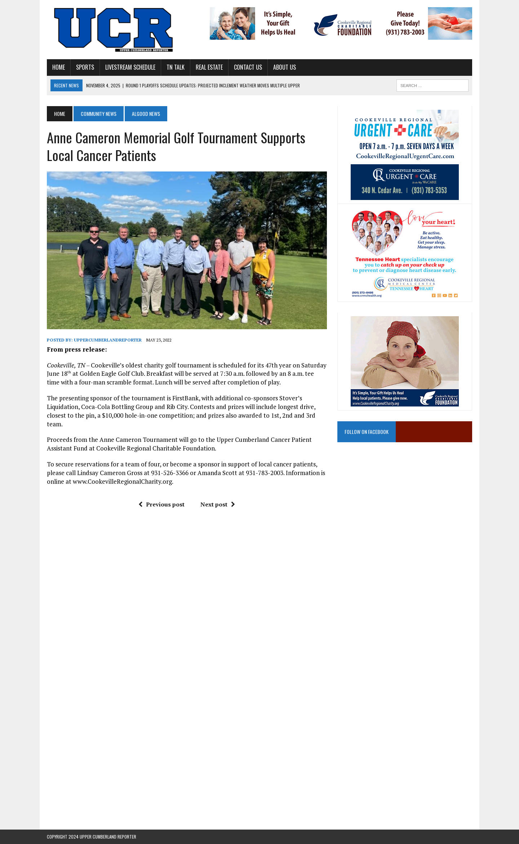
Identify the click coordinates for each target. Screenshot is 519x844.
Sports (85, 67)
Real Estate (209, 67)
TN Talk (176, 67)
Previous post (161, 504)
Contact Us (248, 67)
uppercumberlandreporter (108, 340)
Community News (98, 113)
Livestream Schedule (130, 67)
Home (58, 67)
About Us (284, 67)
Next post (217, 504)
